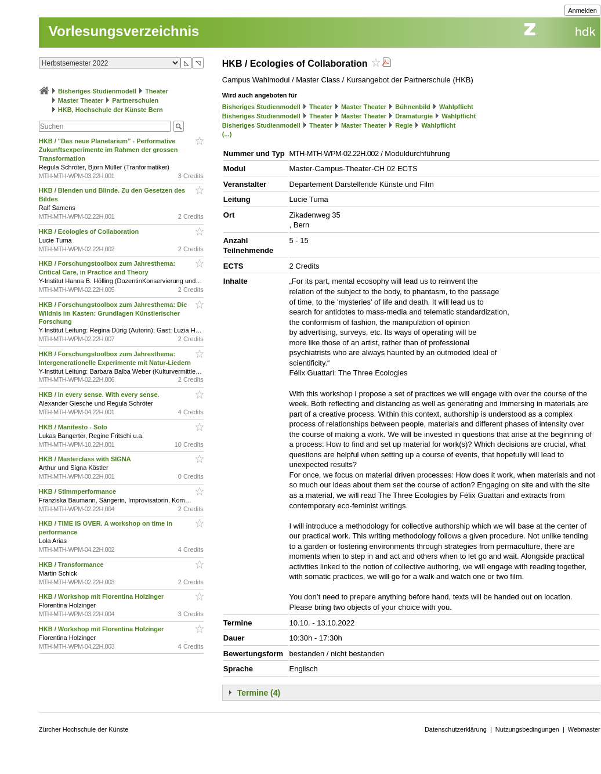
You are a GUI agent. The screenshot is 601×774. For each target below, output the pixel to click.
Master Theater (80, 100)
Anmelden (582, 10)
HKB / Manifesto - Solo (74, 427)
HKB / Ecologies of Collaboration (89, 231)
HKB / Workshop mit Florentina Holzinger (102, 596)
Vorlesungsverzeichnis (124, 31)
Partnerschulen (135, 100)
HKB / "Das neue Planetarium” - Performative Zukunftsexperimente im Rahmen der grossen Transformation (108, 150)
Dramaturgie (414, 116)
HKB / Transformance (72, 564)
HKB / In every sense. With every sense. (100, 394)
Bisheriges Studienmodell (97, 91)
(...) (227, 134)
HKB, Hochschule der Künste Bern (110, 109)
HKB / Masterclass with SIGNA (86, 458)
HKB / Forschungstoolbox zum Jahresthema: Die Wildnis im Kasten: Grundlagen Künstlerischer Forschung (113, 313)
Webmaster (584, 729)
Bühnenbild (412, 106)
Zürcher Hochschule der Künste (84, 729)
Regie (403, 125)
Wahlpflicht (456, 106)
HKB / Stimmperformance (78, 491)
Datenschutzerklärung (456, 729)
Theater (156, 91)
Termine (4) (258, 692)
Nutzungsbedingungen (527, 729)
